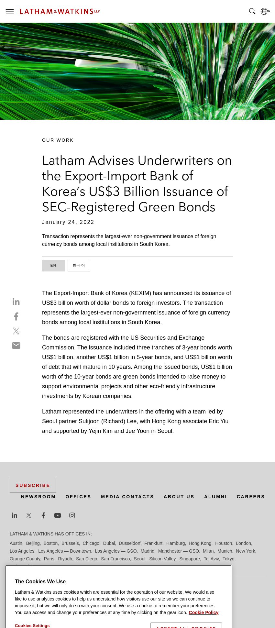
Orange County (25, 558)
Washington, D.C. (36, 566)
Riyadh (65, 558)
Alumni (215, 496)
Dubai (109, 543)
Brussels (70, 543)
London (243, 543)
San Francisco (115, 558)
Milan (208, 551)
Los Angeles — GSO (116, 551)
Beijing (33, 543)
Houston (223, 543)
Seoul (140, 558)
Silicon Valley (162, 558)
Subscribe (33, 485)
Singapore (189, 558)
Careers (251, 496)
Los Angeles (22, 551)
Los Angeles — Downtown (64, 551)
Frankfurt (153, 543)
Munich (224, 551)
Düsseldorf (129, 543)
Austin (16, 543)
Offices (78, 496)
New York (245, 551)
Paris (49, 558)
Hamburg (175, 543)
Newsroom (38, 496)
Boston (51, 543)
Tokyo (229, 558)
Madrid (147, 551)
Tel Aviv (211, 558)
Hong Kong (200, 543)
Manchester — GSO (178, 551)
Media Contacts (127, 496)
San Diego (86, 558)
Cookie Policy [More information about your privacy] (204, 622)
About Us (179, 496)
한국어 (81, 264)
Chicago (91, 543)
